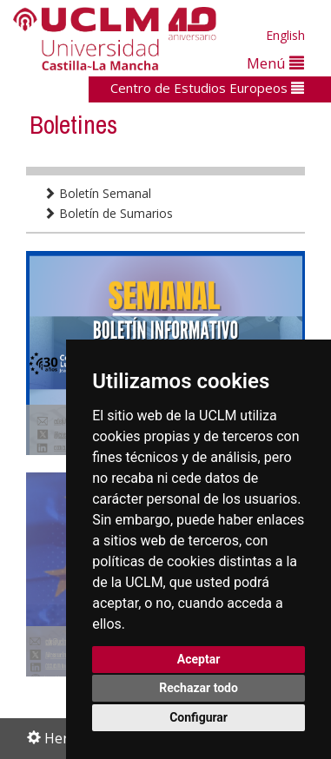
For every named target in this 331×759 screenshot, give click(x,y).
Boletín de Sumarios (108, 213)
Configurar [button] (198, 717)
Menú (275, 63)
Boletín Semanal (97, 193)
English (285, 35)
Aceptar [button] (199, 659)
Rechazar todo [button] (198, 688)
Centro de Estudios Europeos (207, 87)
